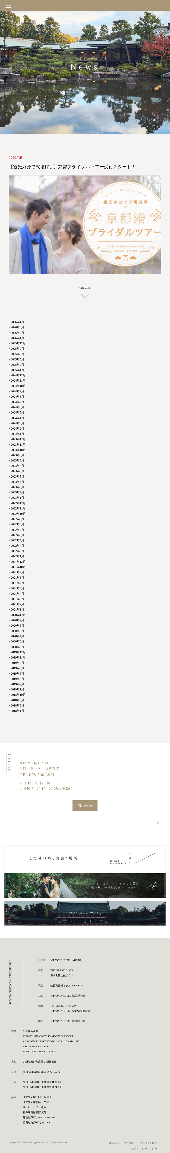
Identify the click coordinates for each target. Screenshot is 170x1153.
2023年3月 (17, 487)
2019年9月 (17, 662)
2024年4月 (17, 417)
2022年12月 (18, 502)
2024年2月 (17, 428)
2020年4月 (17, 636)
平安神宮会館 (30, 1031)
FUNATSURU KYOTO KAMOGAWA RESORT (48, 1036)
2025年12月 (18, 343)
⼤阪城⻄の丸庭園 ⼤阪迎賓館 (40, 1061)
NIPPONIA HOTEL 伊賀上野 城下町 (43, 1081)
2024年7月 (17, 401)
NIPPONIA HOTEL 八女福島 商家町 (70, 1010)
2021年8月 (17, 577)
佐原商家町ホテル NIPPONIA (66, 985)
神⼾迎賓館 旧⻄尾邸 (34, 1112)
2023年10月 (18, 449)
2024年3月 (17, 423)
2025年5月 (17, 359)
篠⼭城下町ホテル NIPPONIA (39, 1117)
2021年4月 (17, 593)
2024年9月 (17, 391)
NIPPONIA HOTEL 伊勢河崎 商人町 (43, 1086)
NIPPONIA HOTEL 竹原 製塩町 (67, 995)
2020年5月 (17, 630)
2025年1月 (17, 369)
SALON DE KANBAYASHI (37, 1046)
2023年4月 (17, 481)
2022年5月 (17, 540)
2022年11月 (18, 508)
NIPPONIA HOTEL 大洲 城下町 (67, 1020)
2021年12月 (18, 561)
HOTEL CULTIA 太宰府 (63, 1005)
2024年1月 (17, 433)
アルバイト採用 (148, 1142)
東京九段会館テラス (61, 975)
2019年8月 (17, 668)
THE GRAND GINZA (62, 970)
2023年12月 (18, 439)
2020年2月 (17, 646)
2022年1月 (17, 556)
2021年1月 (17, 609)
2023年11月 (18, 444)
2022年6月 (17, 534)
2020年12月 (18, 614)
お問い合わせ (84, 805)
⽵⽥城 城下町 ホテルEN (36, 1122)
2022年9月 (17, 518)
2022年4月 (17, 545)
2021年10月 (18, 566)
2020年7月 (17, 620)
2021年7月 (17, 582)
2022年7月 (17, 529)
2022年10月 (18, 513)
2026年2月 (17, 332)
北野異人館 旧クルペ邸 (37, 1096)
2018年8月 (17, 699)
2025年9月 (17, 348)
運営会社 (114, 1142)
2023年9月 (17, 455)
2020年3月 (17, 641)
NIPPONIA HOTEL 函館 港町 (66, 960)
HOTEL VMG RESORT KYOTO (40, 1051)
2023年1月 (17, 497)
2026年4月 (17, 321)
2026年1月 (17, 338)
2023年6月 (17, 470)
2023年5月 (17, 476)
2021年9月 (17, 572)
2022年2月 (17, 550)
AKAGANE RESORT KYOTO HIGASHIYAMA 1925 (51, 1041)
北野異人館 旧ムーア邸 (36, 1102)
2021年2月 (17, 604)
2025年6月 (17, 353)
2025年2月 (17, 364)
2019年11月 (18, 657)
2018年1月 (17, 710)
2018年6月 (17, 705)
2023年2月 (17, 492)
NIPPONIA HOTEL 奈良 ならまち (41, 1071)
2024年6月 (17, 407)
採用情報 (129, 1142)
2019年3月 (17, 678)
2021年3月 (17, 598)
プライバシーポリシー (144, 1148)
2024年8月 (17, 396)
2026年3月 (17, 327)
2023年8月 (17, 460)
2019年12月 (18, 652)
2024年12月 (18, 375)
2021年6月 (17, 588)
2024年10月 (18, 385)
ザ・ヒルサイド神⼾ (34, 1107)
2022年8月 (17, 524)
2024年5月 (17, 412)
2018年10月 (18, 694)
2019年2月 (17, 684)
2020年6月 (17, 625)
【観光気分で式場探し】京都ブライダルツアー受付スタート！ (68, 166)
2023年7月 (17, 465)
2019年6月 (17, 673)
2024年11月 (18, 380)
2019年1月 (17, 689)
